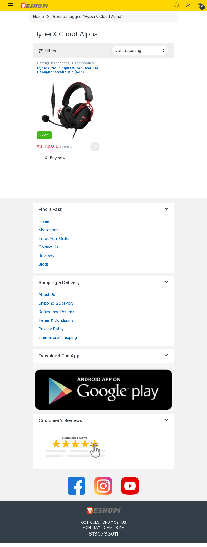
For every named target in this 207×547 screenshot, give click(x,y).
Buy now (57, 157)
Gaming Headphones (53, 63)
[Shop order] (139, 50)
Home (38, 16)
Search (177, 5)
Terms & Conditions (56, 320)
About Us (47, 294)
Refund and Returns (56, 311)
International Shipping (58, 337)
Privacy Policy (51, 328)
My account (49, 229)
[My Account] (188, 5)
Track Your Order (54, 238)
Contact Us (48, 247)
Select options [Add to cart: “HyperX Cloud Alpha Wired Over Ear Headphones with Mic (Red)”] (95, 146)
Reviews (46, 255)
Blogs (44, 264)
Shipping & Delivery (56, 303)
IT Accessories (82, 63)
